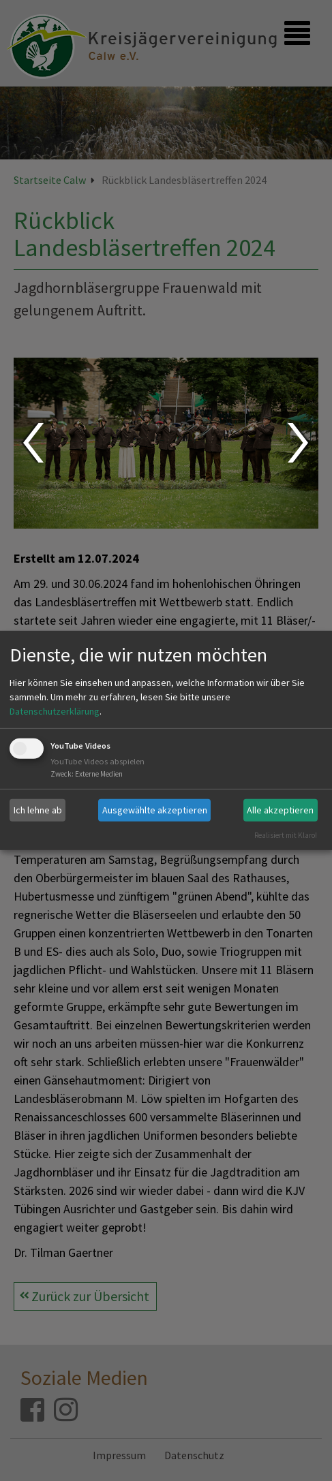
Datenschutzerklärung (55, 711)
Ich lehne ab (38, 810)
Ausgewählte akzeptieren (154, 810)
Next (300, 443)
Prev (32, 443)
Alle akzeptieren (280, 810)
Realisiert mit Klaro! (285, 834)
